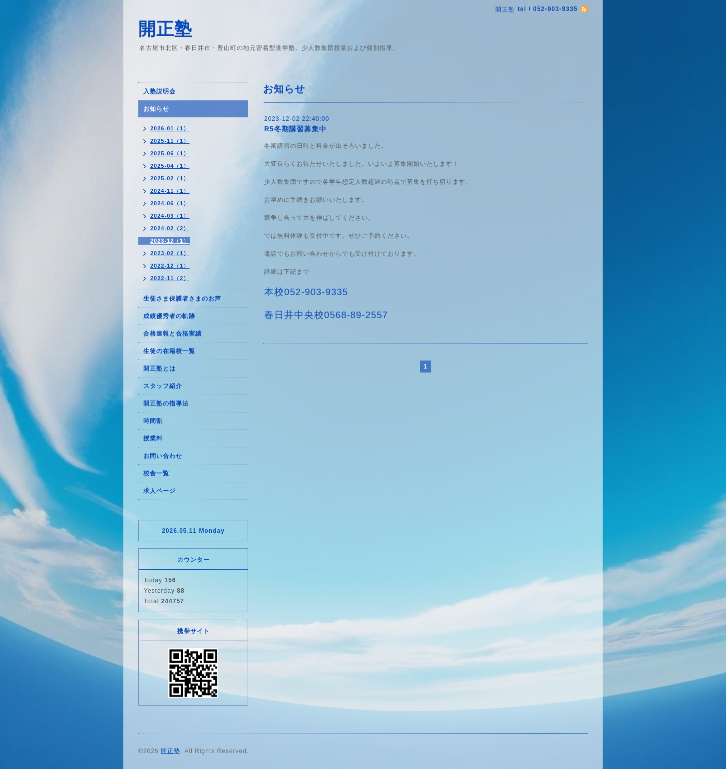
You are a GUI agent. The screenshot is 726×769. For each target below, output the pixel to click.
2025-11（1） (170, 141)
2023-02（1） (170, 253)
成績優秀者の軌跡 (169, 316)
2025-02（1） (170, 178)
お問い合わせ (162, 455)
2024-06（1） (170, 203)
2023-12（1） (170, 241)
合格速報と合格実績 (172, 333)
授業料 (153, 438)
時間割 (153, 420)
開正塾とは (159, 368)
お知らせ (156, 108)
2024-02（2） (170, 228)
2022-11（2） (170, 278)
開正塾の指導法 (166, 403)
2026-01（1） (170, 128)
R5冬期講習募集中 (295, 129)
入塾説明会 (159, 91)
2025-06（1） (170, 153)
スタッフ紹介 (162, 386)
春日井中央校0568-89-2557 (326, 315)
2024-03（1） (170, 216)
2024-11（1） (170, 191)
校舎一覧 (156, 473)
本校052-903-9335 (306, 292)
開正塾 (165, 28)
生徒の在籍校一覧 (169, 351)
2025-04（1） (170, 166)
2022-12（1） (170, 266)
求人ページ (159, 490)
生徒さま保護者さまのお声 (182, 298)
